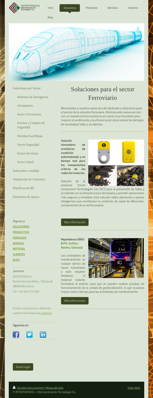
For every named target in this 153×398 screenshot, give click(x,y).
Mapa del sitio (54, 387)
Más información (74, 222)
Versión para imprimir (29, 387)
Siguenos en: (21, 325)
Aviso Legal (23, 367)
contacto (46, 313)
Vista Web (134, 387)
